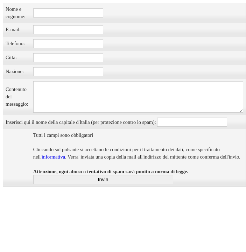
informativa (53, 157)
